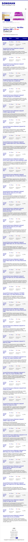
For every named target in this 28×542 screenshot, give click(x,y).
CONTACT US (14, 538)
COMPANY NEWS (14, 534)
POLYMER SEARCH (9, 21)
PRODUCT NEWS (14, 535)
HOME (4, 21)
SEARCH (7, 19)
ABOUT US (14, 530)
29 (11, 41)
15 (9, 41)
